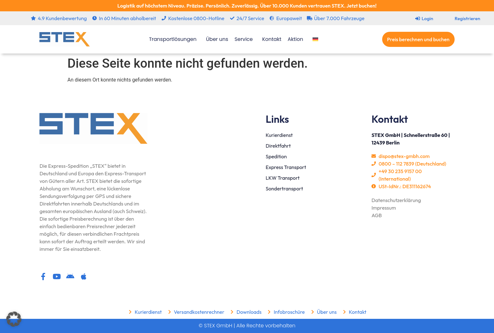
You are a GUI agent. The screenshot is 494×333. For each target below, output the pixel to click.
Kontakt (271, 39)
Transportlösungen (174, 39)
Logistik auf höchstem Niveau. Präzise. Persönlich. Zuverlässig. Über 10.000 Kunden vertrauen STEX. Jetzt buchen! (246, 6)
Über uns (217, 39)
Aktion (297, 39)
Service (245, 39)
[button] (14, 319)
